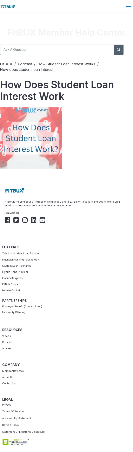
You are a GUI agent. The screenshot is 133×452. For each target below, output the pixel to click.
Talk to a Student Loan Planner (20, 241)
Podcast (7, 330)
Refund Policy (10, 413)
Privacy (6, 392)
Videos (6, 324)
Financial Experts (12, 266)
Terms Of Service (13, 399)
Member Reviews (13, 359)
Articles (6, 336)
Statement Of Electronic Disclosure (23, 419)
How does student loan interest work (57, 79)
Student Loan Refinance (17, 253)
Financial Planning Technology (20, 247)
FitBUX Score (10, 272)
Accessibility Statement (16, 406)
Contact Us (9, 371)
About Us (7, 365)
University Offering (13, 300)
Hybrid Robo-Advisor (15, 260)
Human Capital (11, 278)
